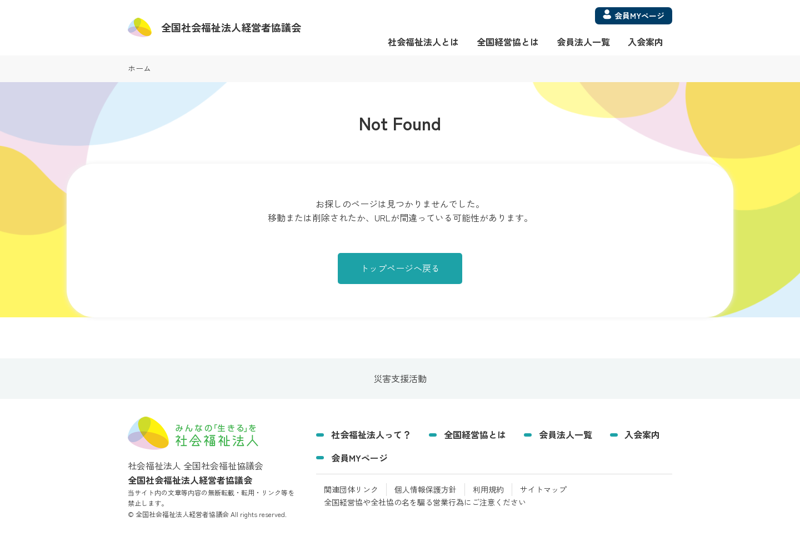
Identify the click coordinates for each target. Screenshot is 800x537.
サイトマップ (543, 489)
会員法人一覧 (583, 41)
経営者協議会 (231, 27)
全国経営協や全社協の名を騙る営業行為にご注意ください (425, 502)
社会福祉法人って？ (371, 434)
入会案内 (645, 41)
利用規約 (488, 489)
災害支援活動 (400, 378)
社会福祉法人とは (423, 41)
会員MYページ (359, 457)
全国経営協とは (508, 41)
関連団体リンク (351, 489)
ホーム (139, 68)
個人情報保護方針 (425, 489)
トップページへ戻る (400, 268)
